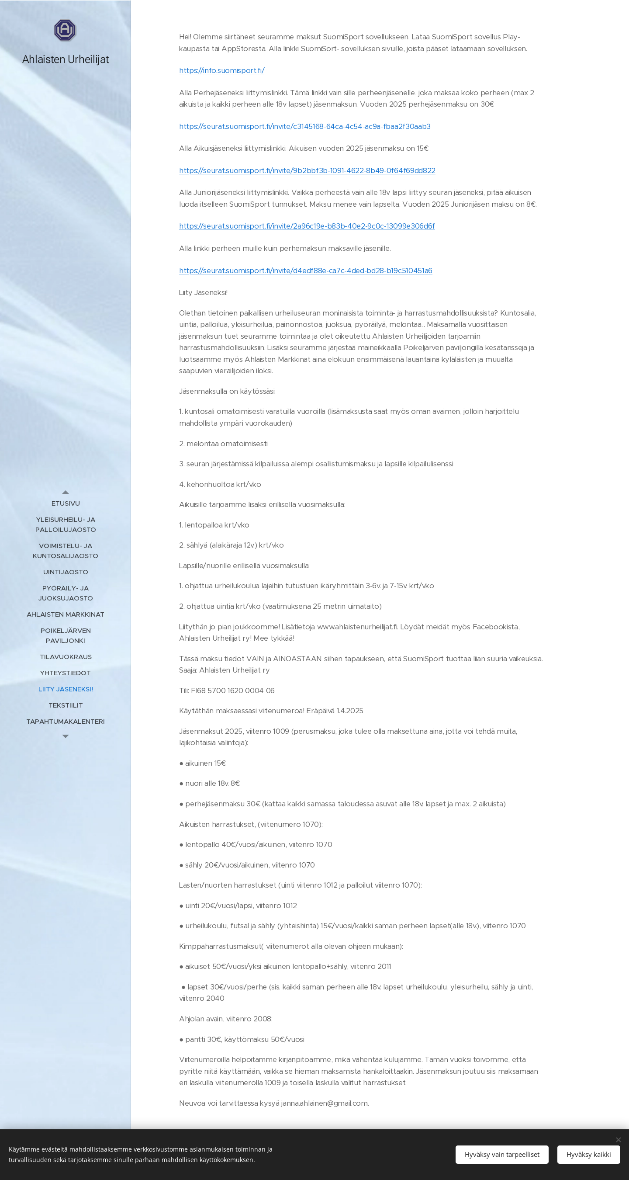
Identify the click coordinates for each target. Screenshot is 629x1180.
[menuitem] (65, 503)
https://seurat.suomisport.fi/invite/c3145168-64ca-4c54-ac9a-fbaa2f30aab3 (305, 126)
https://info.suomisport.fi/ (221, 70)
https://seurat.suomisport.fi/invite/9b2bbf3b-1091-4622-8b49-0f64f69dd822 (307, 170)
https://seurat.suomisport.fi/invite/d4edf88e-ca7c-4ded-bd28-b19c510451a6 (305, 270)
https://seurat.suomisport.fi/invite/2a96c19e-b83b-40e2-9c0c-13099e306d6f (307, 226)
